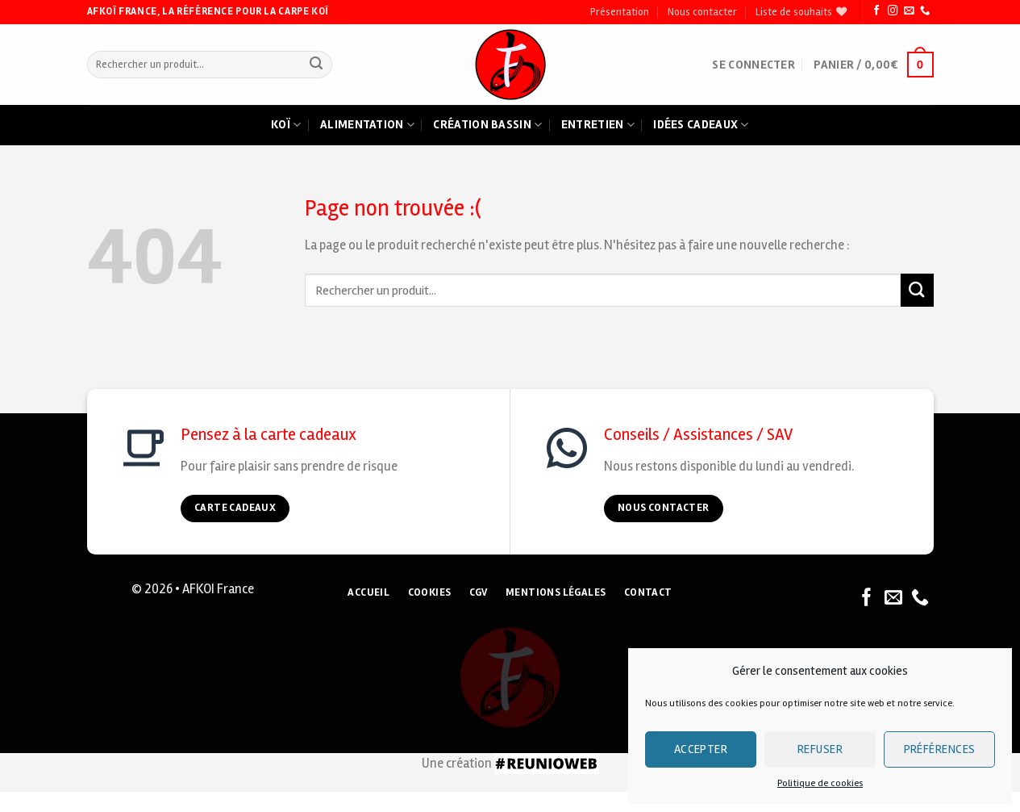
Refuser (820, 749)
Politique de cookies (820, 783)
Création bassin (487, 125)
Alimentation (367, 125)
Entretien (598, 125)
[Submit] (316, 65)
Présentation (619, 12)
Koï (286, 125)
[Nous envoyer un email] (909, 11)
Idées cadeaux (700, 125)
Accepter (701, 749)
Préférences (940, 749)
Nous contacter (702, 12)
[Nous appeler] (925, 11)
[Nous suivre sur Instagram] (892, 11)
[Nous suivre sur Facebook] (876, 11)
